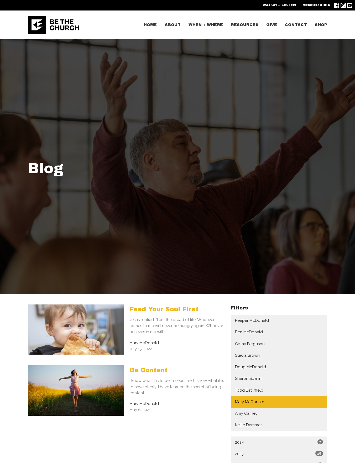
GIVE (271, 25)
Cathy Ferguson (250, 343)
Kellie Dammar (248, 425)
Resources (244, 25)
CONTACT (296, 25)
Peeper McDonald (252, 320)
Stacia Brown (247, 355)
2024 (279, 442)
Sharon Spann (248, 378)
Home (150, 25)
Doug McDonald (250, 367)
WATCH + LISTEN (279, 5)
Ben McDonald (249, 332)
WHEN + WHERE (206, 25)
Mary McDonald (249, 401)
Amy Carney (246, 413)
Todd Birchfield (249, 390)
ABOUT (173, 25)
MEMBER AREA (316, 5)
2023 (279, 453)
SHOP (321, 25)
